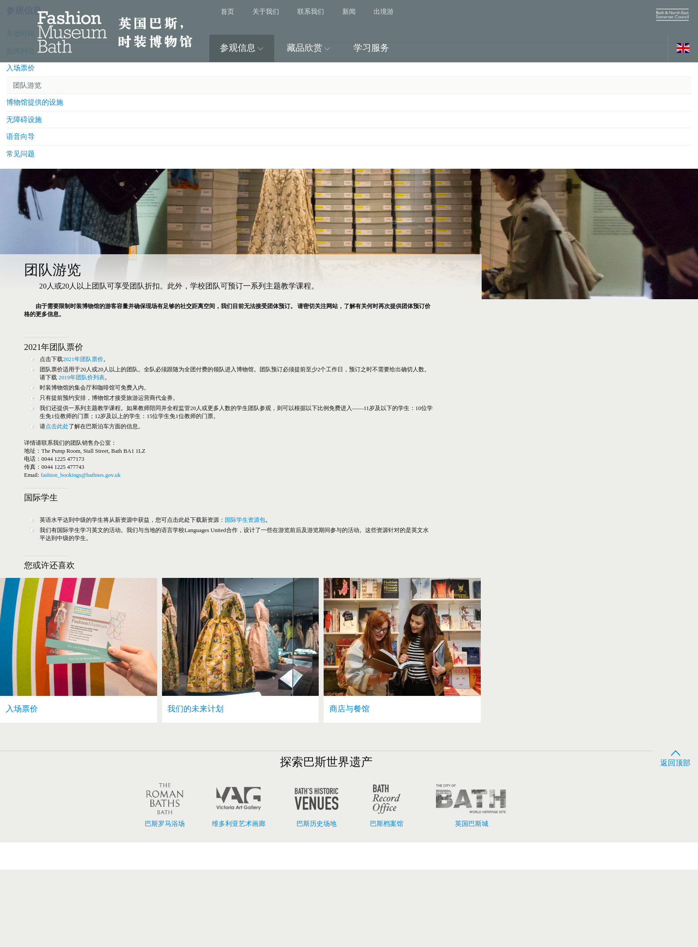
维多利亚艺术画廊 (238, 883)
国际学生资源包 (279, 576)
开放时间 (529, 259)
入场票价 (529, 297)
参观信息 (242, 48)
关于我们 (265, 11)
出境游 (383, 11)
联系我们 (310, 11)
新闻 (349, 11)
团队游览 (537, 315)
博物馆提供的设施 (544, 334)
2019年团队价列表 (158, 405)
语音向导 (529, 372)
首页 (227, 11)
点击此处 (62, 463)
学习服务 (371, 48)
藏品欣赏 (308, 48)
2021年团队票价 (93, 383)
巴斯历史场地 (316, 883)
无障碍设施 (533, 353)
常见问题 (529, 391)
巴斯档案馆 (386, 883)
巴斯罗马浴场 (165, 883)
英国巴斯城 (471, 883)
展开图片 (662, 83)
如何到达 (529, 277)
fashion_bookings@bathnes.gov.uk (92, 522)
